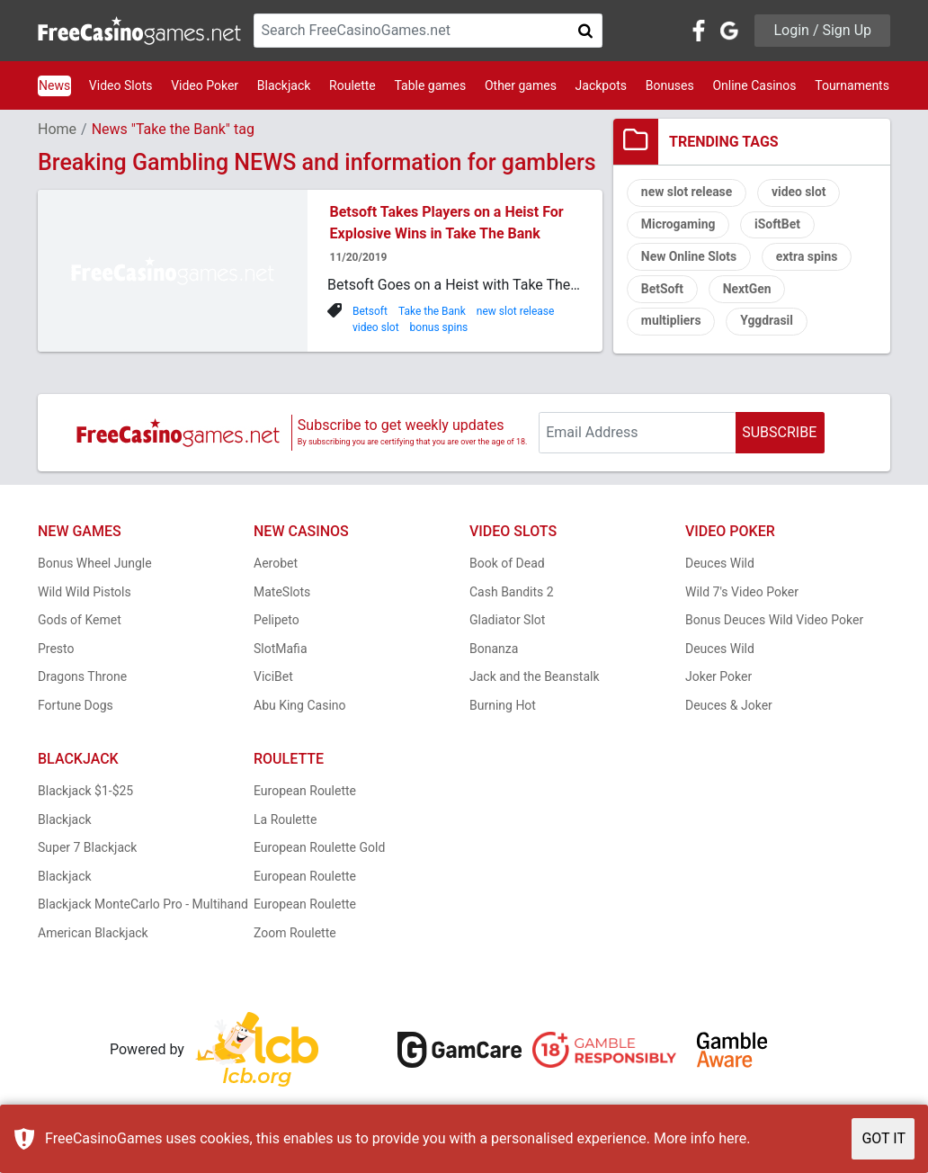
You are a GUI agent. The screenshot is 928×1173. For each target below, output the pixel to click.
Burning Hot (502, 706)
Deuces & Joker (728, 706)
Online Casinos (754, 85)
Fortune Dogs (75, 706)
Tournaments (852, 85)
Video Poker (204, 85)
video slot (375, 327)
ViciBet (273, 678)
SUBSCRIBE (779, 433)
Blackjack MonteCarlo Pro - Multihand (143, 906)
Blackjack (284, 85)
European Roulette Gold (319, 849)
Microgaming (678, 226)
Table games (430, 85)
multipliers (671, 323)
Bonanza (493, 649)
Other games (521, 85)
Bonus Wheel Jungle (95, 565)
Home (57, 129)
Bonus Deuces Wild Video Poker (774, 621)
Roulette (352, 85)
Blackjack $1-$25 (85, 792)
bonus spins (439, 327)
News (54, 85)
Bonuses (670, 85)
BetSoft (662, 290)
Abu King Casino (300, 706)
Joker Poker (718, 678)
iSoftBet (778, 226)
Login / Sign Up (822, 30)
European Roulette (305, 792)
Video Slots (121, 85)
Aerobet (276, 565)
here (732, 1138)
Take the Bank (432, 311)
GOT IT (883, 1138)
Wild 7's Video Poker (742, 593)
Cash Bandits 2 (511, 593)
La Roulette (285, 820)
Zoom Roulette (295, 934)
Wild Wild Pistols (84, 593)
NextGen (748, 290)
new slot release (516, 311)
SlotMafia (281, 649)
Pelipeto (276, 621)
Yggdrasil (767, 323)
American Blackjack (93, 934)
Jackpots (601, 85)
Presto (56, 649)
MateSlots (282, 593)
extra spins (808, 258)
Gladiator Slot (507, 621)
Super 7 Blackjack (87, 849)
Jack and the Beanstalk (534, 678)
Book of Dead (507, 565)
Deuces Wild (719, 565)
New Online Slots (689, 258)
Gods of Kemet (79, 621)
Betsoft (370, 311)
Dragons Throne (82, 678)
